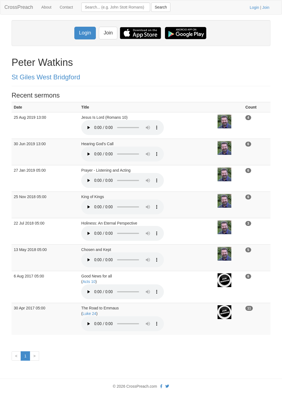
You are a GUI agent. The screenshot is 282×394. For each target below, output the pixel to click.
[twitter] (167, 386)
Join (265, 7)
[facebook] (161, 386)
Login (254, 7)
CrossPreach (18, 7)
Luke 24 (89, 313)
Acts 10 (89, 281)
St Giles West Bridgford (46, 77)
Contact (66, 7)
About (46, 7)
